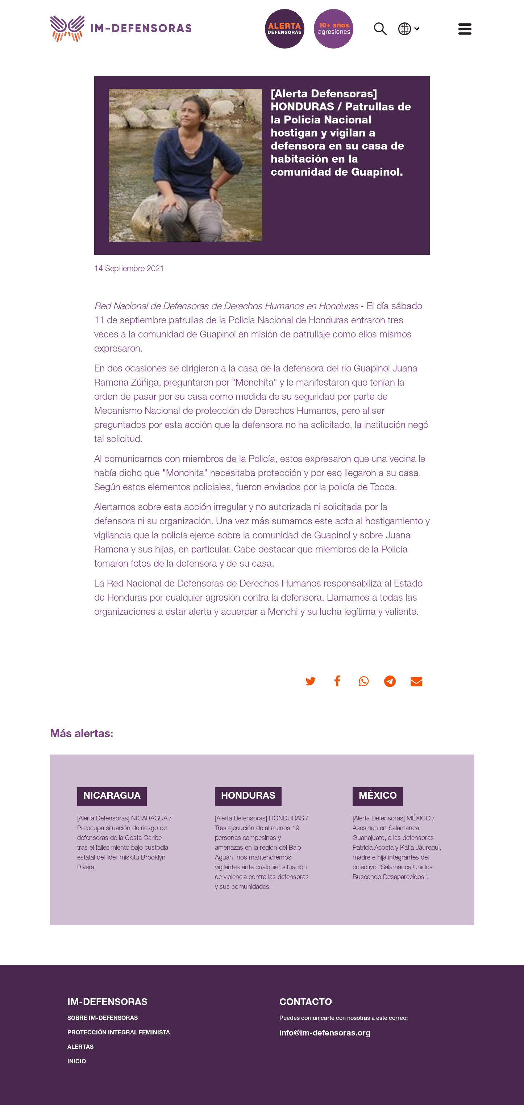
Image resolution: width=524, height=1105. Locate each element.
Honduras (248, 796)
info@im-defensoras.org (324, 1034)
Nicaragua (112, 796)
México (378, 796)
